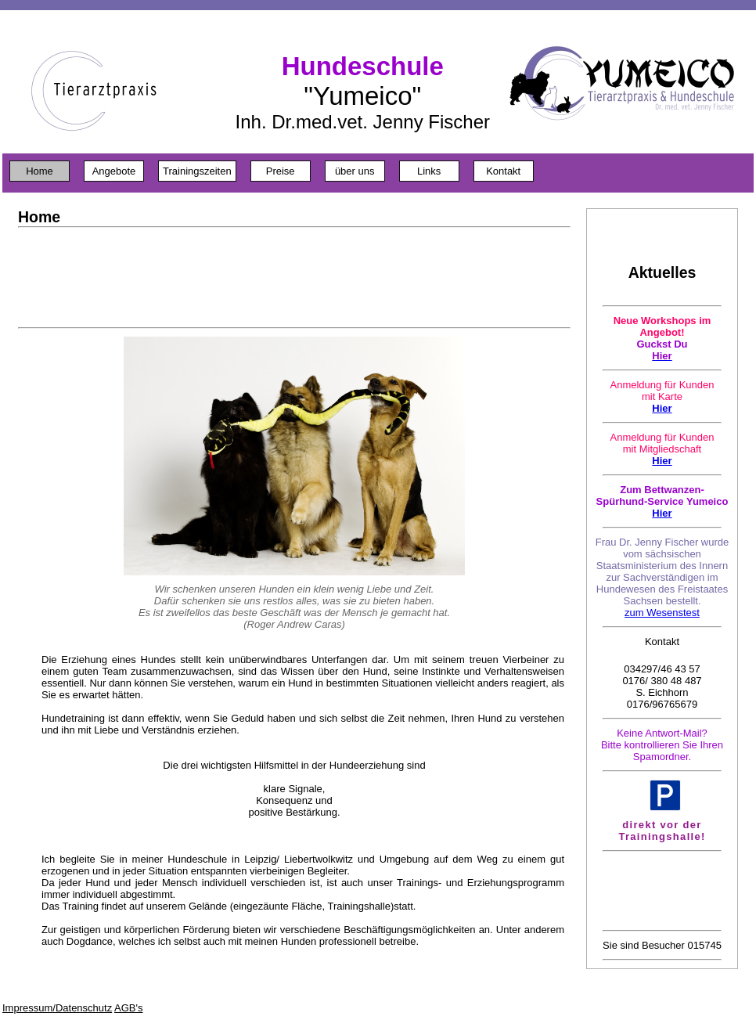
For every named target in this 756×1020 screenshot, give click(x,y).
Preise (280, 171)
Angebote (114, 171)
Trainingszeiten (197, 171)
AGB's (128, 1008)
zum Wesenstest (662, 612)
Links (429, 171)
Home (39, 171)
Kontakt (503, 171)
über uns (355, 171)
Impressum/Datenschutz (57, 1008)
